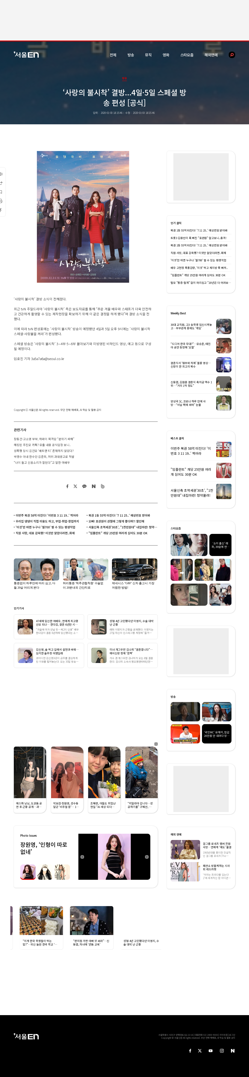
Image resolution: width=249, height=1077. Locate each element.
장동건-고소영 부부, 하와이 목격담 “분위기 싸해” (44, 439)
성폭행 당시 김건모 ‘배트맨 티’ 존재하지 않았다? (44, 450)
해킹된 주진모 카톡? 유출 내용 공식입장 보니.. (42, 445)
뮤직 (148, 54)
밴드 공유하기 (103, 486)
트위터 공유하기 (75, 486)
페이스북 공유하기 (67, 486)
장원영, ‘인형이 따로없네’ (43, 848)
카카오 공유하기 (84, 486)
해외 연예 (176, 834)
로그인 (232, 1034)
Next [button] (146, 857)
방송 (130, 54)
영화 (166, 54)
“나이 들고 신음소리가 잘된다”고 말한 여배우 (42, 462)
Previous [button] (82, 857)
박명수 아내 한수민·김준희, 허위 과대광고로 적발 (44, 456)
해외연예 (211, 54)
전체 (113, 54)
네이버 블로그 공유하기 (93, 486)
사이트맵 (223, 1034)
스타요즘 (186, 54)
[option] (114, 857)
